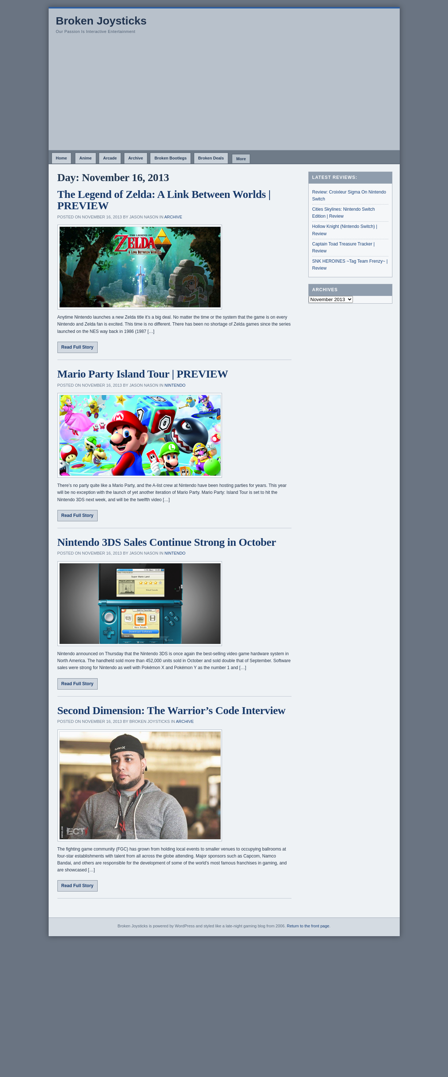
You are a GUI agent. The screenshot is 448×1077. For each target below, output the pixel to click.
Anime (85, 158)
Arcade (110, 158)
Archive (135, 158)
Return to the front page (308, 926)
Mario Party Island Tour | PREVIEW (142, 374)
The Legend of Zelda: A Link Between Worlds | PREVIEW (164, 200)
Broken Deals (211, 158)
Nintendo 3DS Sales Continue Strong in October (166, 542)
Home (61, 158)
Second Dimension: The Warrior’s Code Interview (171, 710)
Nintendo (175, 385)
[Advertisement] (224, 95)
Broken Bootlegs (170, 158)
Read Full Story (77, 347)
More (241, 159)
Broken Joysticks (101, 21)
